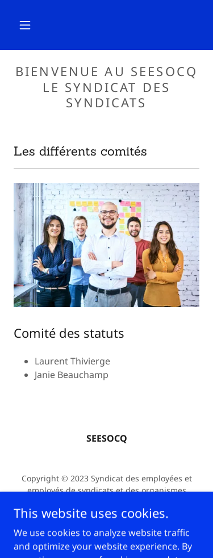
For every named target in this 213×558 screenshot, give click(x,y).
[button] (25, 25)
